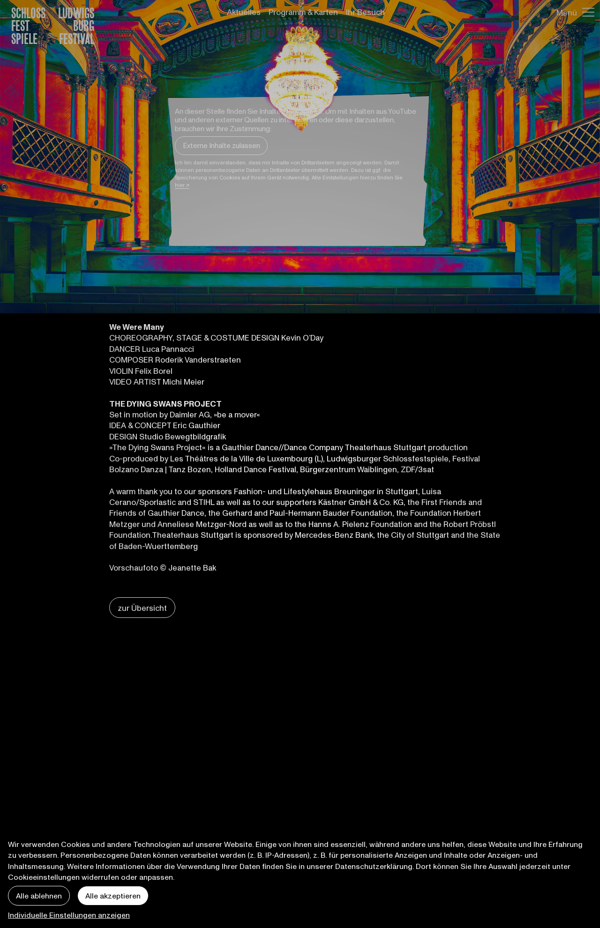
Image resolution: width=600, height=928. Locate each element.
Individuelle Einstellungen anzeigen (69, 915)
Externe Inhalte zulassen (221, 145)
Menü (566, 12)
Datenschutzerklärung (373, 866)
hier (180, 184)
